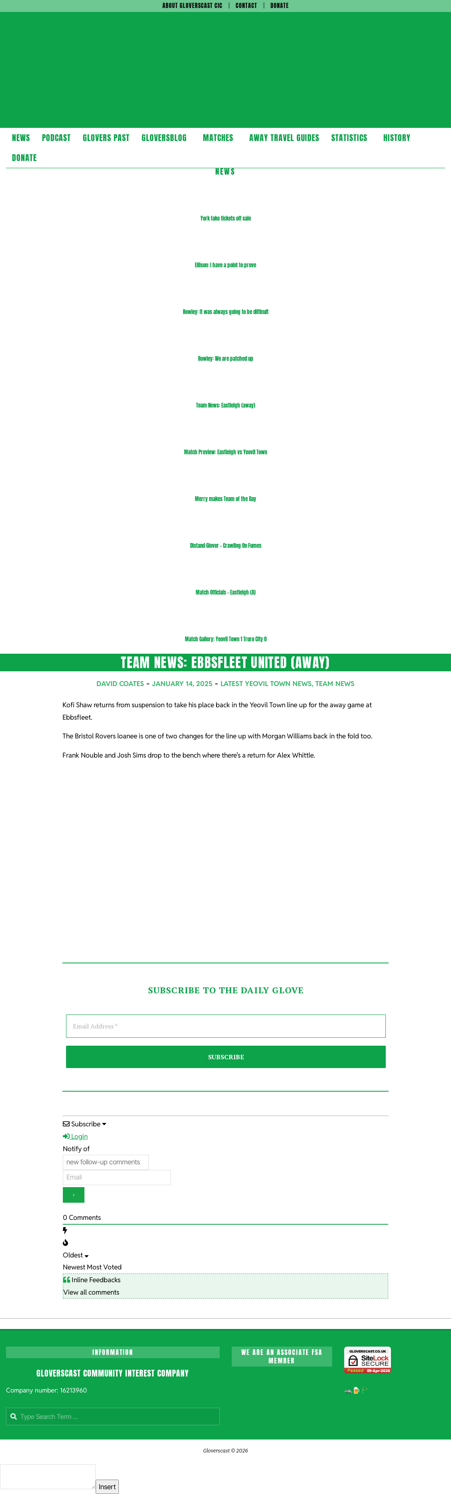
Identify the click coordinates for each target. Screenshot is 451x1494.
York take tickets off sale (225, 218)
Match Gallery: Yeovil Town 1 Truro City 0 (226, 639)
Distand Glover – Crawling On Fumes (225, 545)
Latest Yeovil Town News (266, 683)
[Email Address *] (226, 1026)
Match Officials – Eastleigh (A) (226, 592)
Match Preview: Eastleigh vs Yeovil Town (225, 452)
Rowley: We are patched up (225, 358)
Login (75, 1136)
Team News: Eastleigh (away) (225, 405)
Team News (335, 683)
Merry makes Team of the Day (225, 499)
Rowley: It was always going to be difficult (226, 312)
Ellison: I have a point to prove (225, 265)
